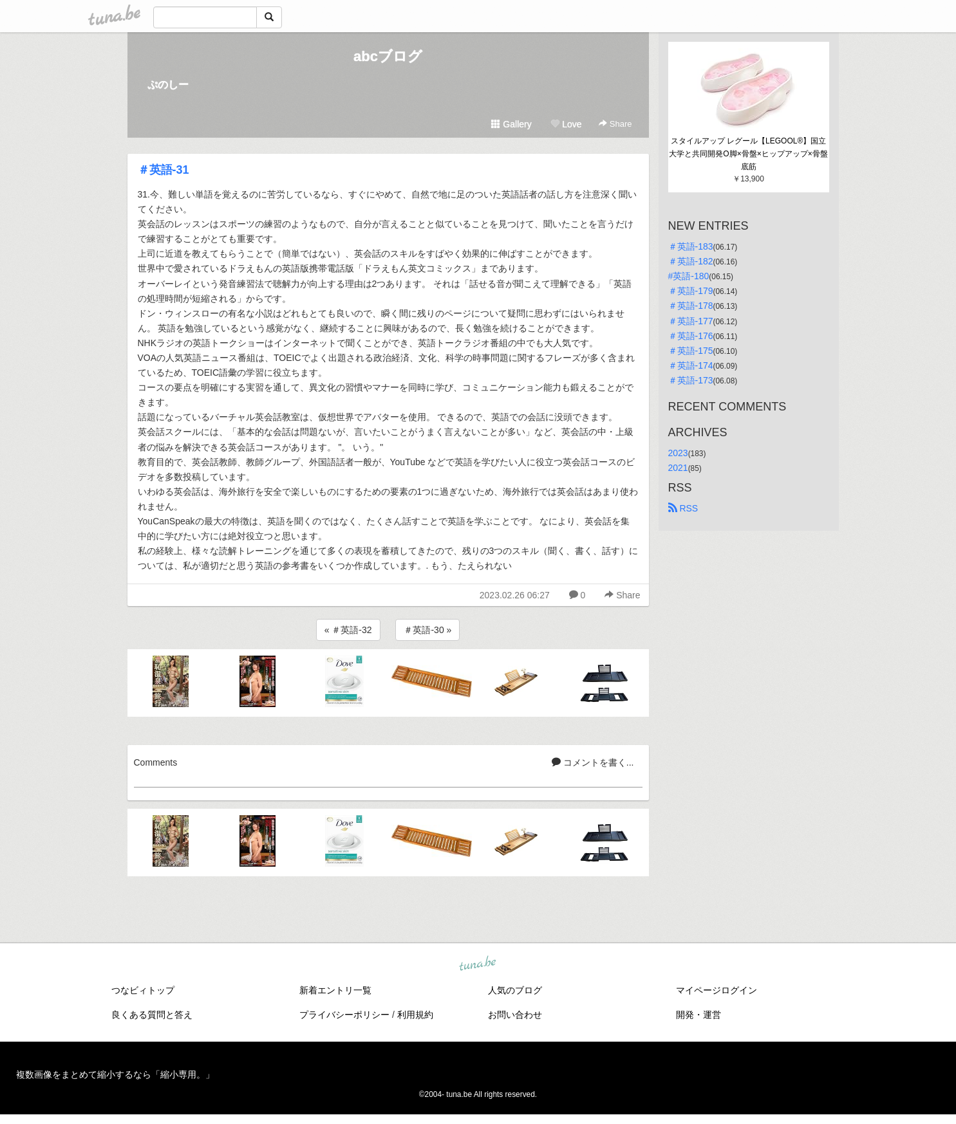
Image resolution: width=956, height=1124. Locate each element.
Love (565, 124)
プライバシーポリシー (344, 1014)
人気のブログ (515, 990)
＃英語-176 (690, 336)
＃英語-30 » (427, 630)
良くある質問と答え (151, 1014)
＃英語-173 (690, 380)
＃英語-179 (690, 291)
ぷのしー (168, 84)
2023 (678, 453)
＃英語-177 (690, 321)
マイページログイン (716, 990)
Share (615, 124)
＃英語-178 (690, 305)
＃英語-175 (690, 350)
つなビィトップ (142, 990)
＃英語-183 (690, 246)
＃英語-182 (690, 261)
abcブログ (387, 56)
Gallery (511, 124)
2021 (678, 468)
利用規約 (415, 1014)
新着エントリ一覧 (335, 990)
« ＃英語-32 (348, 630)
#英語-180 (688, 276)
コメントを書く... (593, 762)
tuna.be (478, 963)
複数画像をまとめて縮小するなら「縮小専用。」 (115, 1074)
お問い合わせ (515, 1014)
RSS (683, 508)
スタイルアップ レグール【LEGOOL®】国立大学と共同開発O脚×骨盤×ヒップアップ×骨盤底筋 (748, 153)
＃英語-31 (163, 169)
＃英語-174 (690, 365)
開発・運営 (698, 1014)
